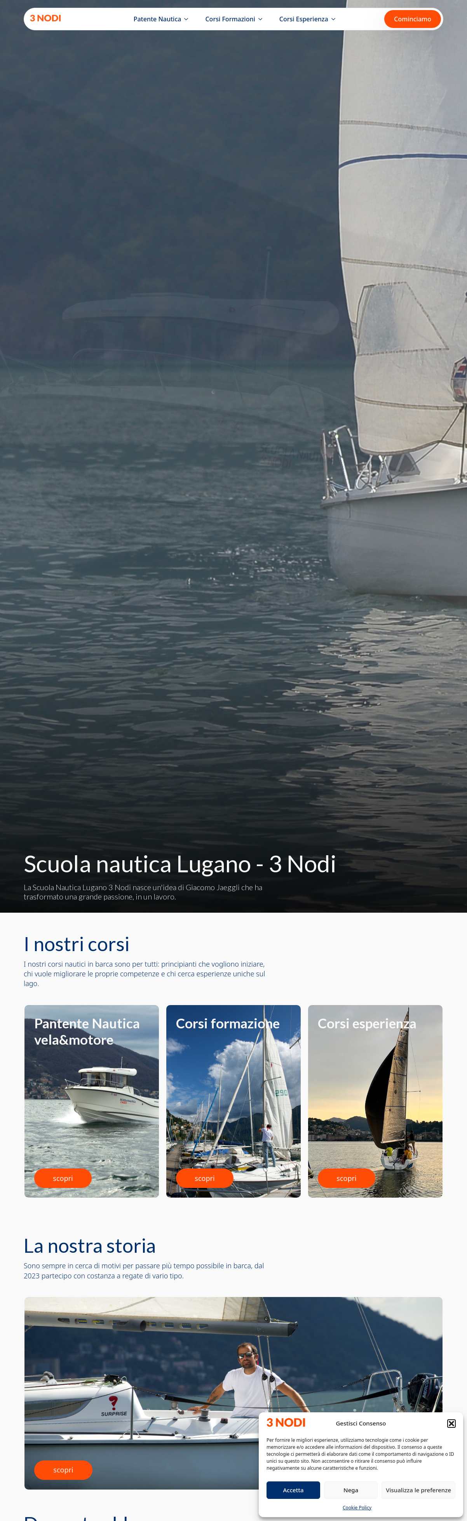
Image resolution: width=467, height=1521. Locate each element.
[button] (451, 1423)
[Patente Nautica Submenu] (187, 19)
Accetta (293, 1490)
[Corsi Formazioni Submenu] (261, 19)
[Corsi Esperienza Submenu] (335, 19)
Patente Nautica (157, 19)
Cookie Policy (357, 1507)
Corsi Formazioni (230, 19)
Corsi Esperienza (303, 19)
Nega (350, 1490)
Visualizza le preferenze (418, 1490)
